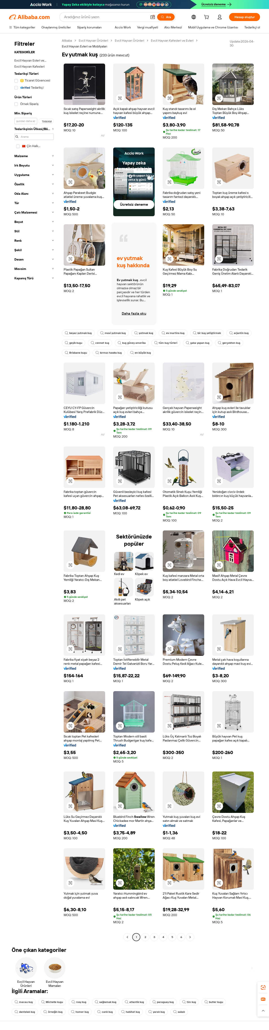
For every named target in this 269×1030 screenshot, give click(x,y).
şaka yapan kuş (197, 343)
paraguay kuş (163, 1002)
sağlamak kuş (105, 1002)
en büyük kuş (140, 353)
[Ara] (166, 17)
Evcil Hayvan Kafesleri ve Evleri (172, 40)
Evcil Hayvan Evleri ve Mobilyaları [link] (84, 46)
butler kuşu (213, 1002)
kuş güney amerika (132, 343)
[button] (152, 17)
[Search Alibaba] (105, 17)
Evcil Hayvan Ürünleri (93, 40)
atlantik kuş (134, 1002)
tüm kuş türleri (165, 343)
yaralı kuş (156, 1012)
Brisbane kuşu (76, 353)
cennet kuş (100, 343)
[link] (263, 987)
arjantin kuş (239, 333)
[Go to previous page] (127, 937)
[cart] (207, 17)
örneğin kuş (53, 1012)
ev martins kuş (173, 333)
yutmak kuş (143, 333)
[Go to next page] (190, 937)
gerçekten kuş (229, 343)
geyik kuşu (73, 343)
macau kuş (24, 1002)
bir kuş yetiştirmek (207, 333)
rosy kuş (79, 1002)
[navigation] (34, 489)
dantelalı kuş (25, 1012)
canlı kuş (105, 1012)
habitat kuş (130, 1012)
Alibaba (67, 40)
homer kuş (80, 1012)
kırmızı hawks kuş (108, 353)
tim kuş (189, 1002)
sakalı (179, 1012)
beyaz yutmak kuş (78, 333)
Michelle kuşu (52, 1002)
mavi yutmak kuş (113, 333)
